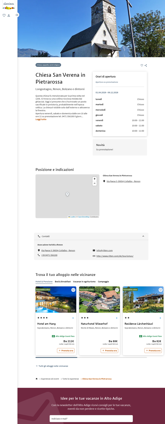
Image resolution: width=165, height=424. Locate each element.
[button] (17, 14)
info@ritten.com (104, 250)
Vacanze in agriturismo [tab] (84, 281)
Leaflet (71, 217)
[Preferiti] (142, 65)
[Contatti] (91, 236)
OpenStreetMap (83, 217)
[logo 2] (8, 1)
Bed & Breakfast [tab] (63, 281)
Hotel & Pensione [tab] (44, 281)
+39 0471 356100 (49, 255)
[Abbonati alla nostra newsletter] (91, 400)
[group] (8, 5)
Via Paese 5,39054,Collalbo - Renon (123, 181)
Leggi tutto (41, 119)
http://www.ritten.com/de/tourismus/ (114, 255)
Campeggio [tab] (103, 281)
